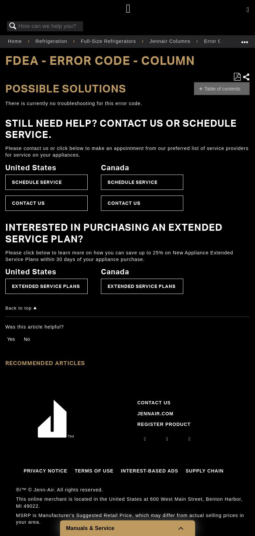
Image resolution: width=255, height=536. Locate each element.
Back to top (18, 308)
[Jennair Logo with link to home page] (56, 436)
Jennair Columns (171, 41)
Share (246, 77)
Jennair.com (155, 413)
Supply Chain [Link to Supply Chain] (205, 470)
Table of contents (222, 88)
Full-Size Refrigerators (109, 41)
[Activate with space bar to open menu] (248, 10)
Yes (11, 339)
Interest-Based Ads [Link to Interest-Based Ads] (149, 470)
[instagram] (145, 439)
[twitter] (190, 439)
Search (13, 26)
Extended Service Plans (46, 286)
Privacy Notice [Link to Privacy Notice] (45, 470)
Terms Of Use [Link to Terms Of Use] (94, 470)
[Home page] (128, 9)
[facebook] (167, 439)
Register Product (164, 424)
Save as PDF (237, 77)
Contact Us (28, 203)
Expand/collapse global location (244, 39)
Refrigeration (52, 41)
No (27, 339)
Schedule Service (37, 182)
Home (16, 41)
